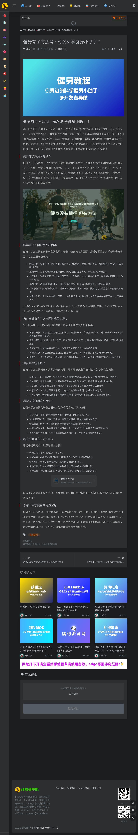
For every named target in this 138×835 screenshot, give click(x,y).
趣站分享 (41, 30)
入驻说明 (25, 18)
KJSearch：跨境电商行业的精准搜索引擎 (110, 608)
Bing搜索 (60, 788)
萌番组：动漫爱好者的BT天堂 (35, 608)
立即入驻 (119, 18)
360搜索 (71, 788)
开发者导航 (34, 828)
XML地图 (96, 788)
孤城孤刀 (65, 656)
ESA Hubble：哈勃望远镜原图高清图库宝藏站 (72, 608)
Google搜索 (83, 788)
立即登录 (73, 693)
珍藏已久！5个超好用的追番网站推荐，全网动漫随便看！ (111, 649)
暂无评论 (31, 674)
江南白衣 (61, 49)
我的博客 (31, 30)
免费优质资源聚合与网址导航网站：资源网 (73, 649)
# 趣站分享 (34, 535)
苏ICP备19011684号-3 (49, 828)
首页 (24, 30)
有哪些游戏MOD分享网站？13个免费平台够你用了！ (36, 649)
